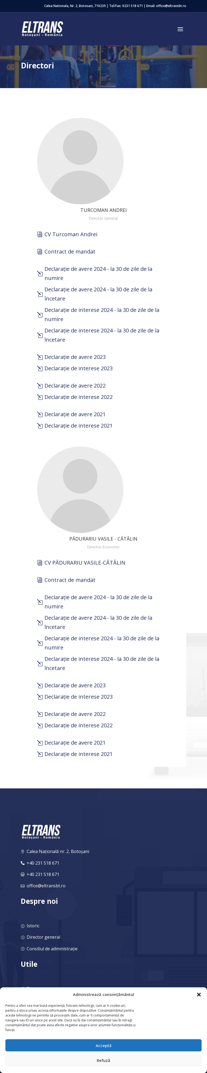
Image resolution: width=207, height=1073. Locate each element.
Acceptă (104, 1045)
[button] (199, 994)
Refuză (103, 1060)
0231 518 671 (132, 6)
